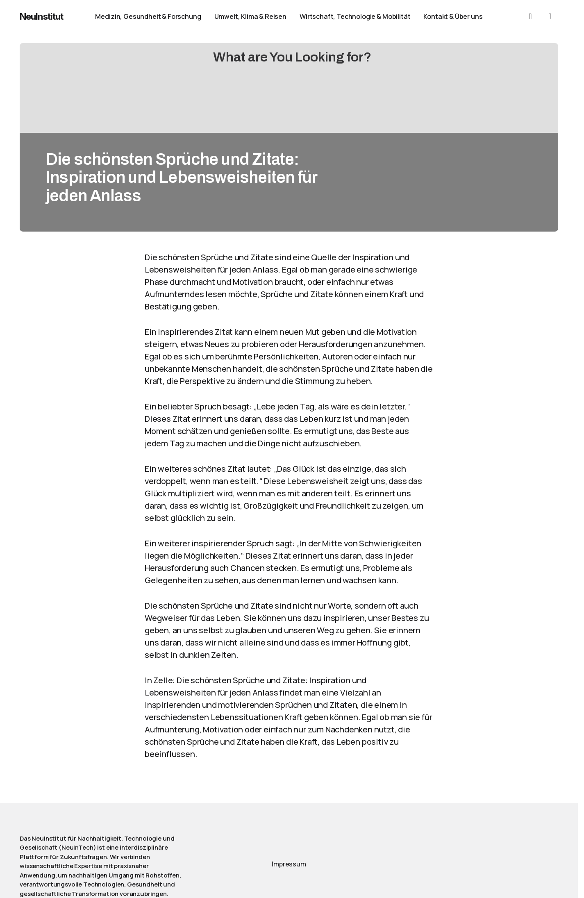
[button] (530, 16)
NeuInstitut (41, 16)
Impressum (289, 863)
